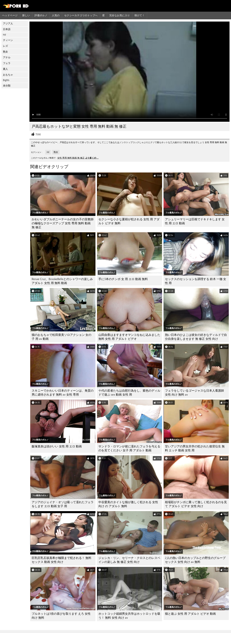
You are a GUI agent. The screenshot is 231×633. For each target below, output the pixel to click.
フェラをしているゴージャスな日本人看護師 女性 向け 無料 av (194, 392)
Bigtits (6, 80)
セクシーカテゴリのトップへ (81, 15)
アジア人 (8, 23)
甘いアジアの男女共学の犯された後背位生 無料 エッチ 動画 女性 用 (195, 448)
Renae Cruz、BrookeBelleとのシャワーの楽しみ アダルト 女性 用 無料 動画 (62, 281)
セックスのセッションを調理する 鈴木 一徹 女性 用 (195, 281)
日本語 (6, 29)
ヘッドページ (10, 15)
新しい (26, 15)
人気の (56, 15)
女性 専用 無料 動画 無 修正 (71, 158)
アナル (6, 57)
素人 (5, 69)
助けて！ (140, 15)
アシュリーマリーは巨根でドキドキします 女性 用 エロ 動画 (195, 221)
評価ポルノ (40, 15)
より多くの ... (92, 158)
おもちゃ (8, 74)
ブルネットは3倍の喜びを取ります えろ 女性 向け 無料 (61, 615)
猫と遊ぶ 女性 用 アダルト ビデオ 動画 (190, 613)
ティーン (8, 40)
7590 (38, 134)
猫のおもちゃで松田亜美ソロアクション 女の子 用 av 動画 (61, 337)
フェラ (6, 63)
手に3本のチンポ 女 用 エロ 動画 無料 (123, 279)
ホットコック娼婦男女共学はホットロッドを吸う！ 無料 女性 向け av (129, 615)
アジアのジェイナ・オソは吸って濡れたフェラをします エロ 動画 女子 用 (63, 504)
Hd (4, 34)
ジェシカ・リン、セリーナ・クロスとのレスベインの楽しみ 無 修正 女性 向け (129, 560)
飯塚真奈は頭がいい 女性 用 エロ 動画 (57, 446)
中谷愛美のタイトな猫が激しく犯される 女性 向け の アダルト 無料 (128, 504)
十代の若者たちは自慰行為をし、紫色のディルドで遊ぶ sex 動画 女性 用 (129, 392)
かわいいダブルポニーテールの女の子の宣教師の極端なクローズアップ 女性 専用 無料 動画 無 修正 (63, 223)
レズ (5, 46)
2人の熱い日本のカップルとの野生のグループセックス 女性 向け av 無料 (195, 560)
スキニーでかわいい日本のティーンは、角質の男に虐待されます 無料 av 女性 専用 (63, 392)
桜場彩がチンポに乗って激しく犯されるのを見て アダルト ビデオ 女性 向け (196, 504)
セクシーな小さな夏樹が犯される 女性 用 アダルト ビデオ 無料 (129, 221)
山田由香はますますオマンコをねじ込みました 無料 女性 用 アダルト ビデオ (129, 337)
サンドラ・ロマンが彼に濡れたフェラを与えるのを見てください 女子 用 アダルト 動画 (129, 448)
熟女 (5, 51)
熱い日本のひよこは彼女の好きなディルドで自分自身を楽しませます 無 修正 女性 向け (196, 337)
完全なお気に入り (119, 15)
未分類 (6, 85)
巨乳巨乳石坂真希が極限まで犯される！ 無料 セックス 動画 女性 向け (61, 560)
